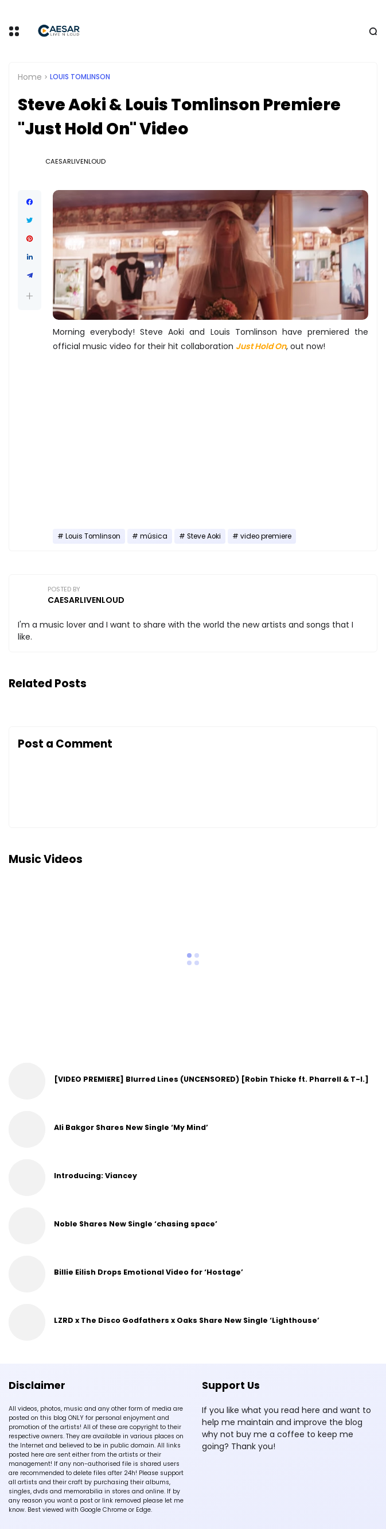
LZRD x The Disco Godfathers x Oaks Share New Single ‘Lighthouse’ (186, 1320)
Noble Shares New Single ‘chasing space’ (135, 1224)
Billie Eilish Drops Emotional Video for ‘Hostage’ (148, 1272)
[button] (29, 296)
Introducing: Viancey (95, 1175)
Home (30, 77)
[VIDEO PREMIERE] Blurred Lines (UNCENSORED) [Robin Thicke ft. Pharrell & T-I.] (211, 1079)
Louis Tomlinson (80, 77)
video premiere (265, 536)
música (153, 536)
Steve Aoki (204, 536)
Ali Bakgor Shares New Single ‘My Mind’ (131, 1127)
